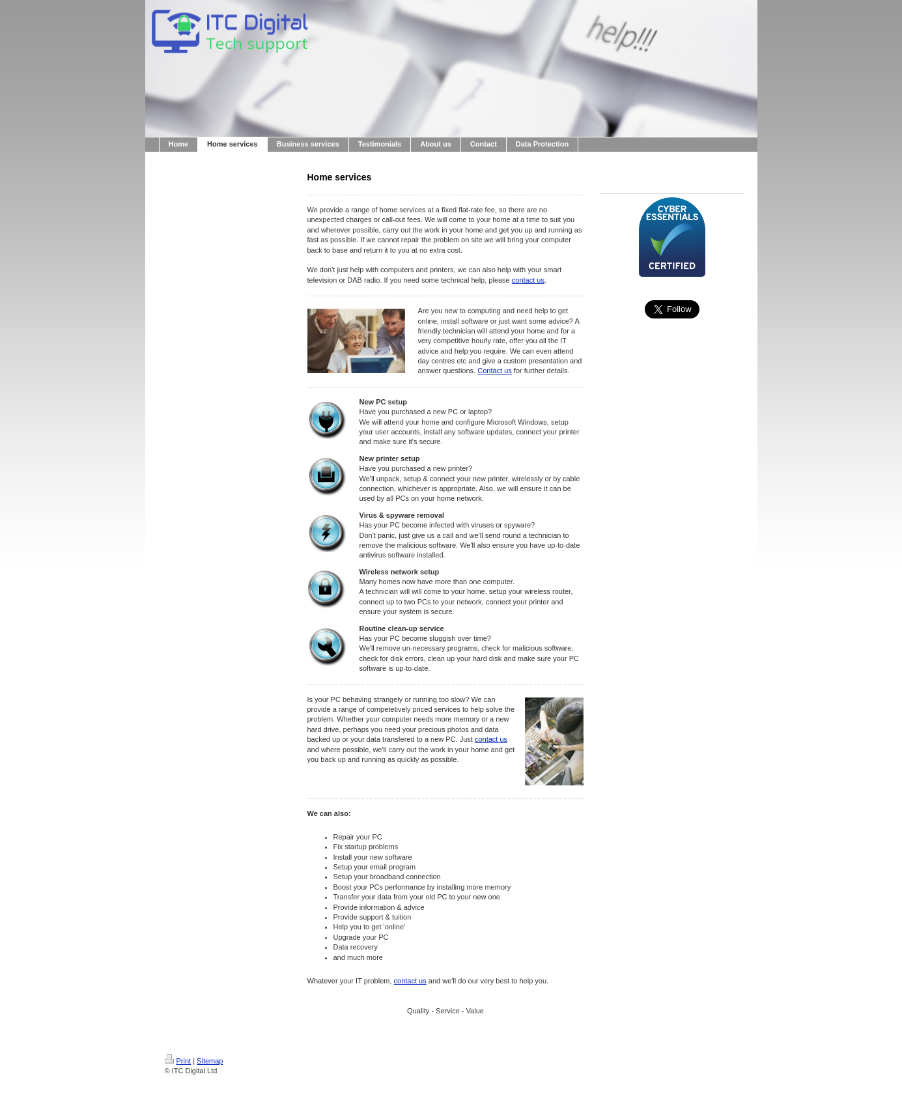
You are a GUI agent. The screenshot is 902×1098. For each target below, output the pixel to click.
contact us (528, 280)
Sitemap (210, 1061)
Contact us (494, 370)
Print (178, 1061)
